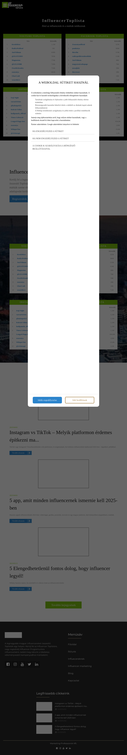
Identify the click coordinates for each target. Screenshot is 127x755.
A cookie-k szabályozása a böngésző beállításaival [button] (53, 147)
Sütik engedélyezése (47, 400)
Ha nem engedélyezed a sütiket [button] (50, 138)
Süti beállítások (79, 400)
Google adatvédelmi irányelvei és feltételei (63, 124)
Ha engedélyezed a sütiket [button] (48, 131)
